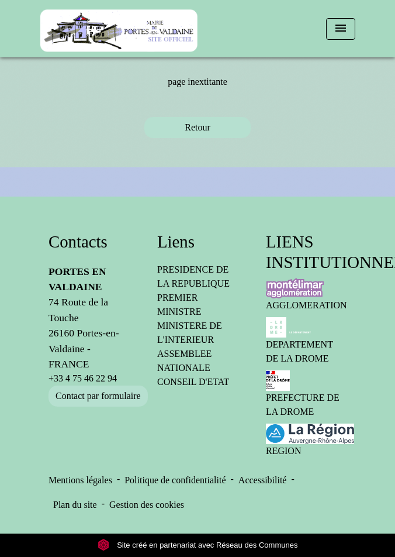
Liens (176, 241)
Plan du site (75, 505)
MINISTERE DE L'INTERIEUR (189, 333)
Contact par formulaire (98, 396)
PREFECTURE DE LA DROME (302, 393)
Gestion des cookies (146, 505)
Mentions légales (80, 480)
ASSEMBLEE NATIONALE (184, 361)
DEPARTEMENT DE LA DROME (299, 340)
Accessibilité (262, 480)
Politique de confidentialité (175, 480)
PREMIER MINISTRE (179, 305)
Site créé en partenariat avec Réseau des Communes (198, 545)
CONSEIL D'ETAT (193, 382)
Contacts (78, 241)
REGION (306, 440)
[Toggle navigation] (340, 29)
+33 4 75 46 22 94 (82, 378)
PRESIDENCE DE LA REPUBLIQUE (193, 276)
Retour (197, 127)
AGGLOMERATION (306, 294)
